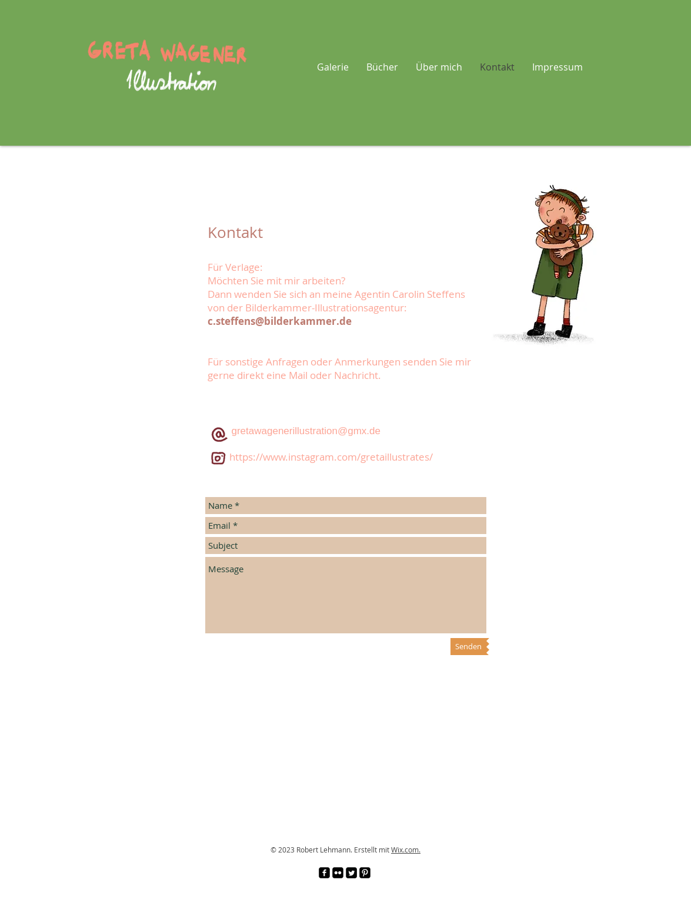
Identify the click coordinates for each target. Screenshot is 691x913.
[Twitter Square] (351, 872)
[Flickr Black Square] (337, 872)
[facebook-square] (324, 872)
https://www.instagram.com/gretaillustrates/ (331, 457)
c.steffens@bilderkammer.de (280, 321)
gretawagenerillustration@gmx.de (306, 431)
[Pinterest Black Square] (364, 872)
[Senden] (468, 646)
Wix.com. (405, 849)
